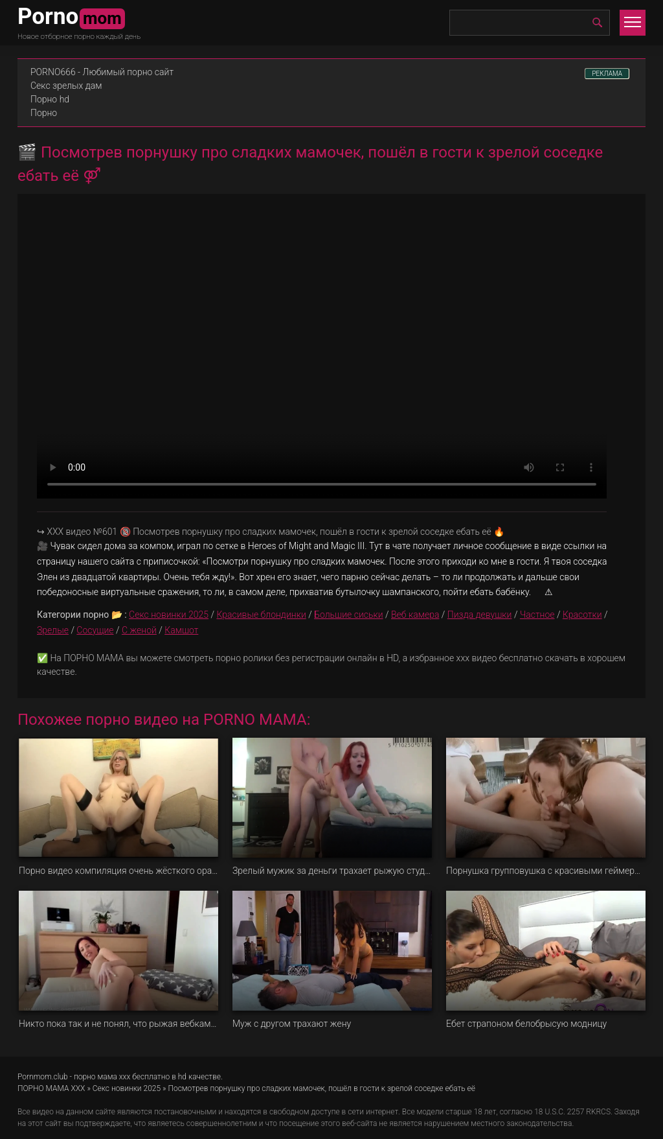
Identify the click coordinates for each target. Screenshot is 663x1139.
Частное (537, 614)
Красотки (582, 614)
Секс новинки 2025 (168, 614)
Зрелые (53, 630)
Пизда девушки (479, 614)
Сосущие (94, 630)
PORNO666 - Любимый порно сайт (102, 72)
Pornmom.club (42, 1076)
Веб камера (415, 614)
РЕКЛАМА (607, 73)
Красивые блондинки (261, 614)
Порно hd (49, 99)
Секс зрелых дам (66, 85)
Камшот (181, 630)
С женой (139, 630)
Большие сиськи (348, 614)
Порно (43, 113)
